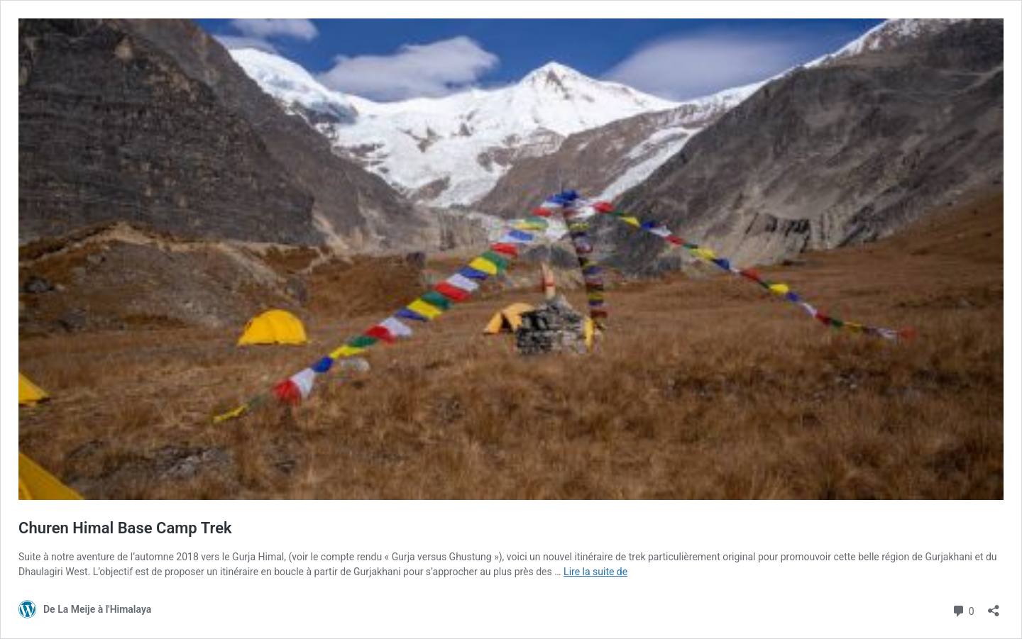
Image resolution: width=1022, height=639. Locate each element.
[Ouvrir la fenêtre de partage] (994, 606)
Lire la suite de (595, 571)
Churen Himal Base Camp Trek (125, 528)
